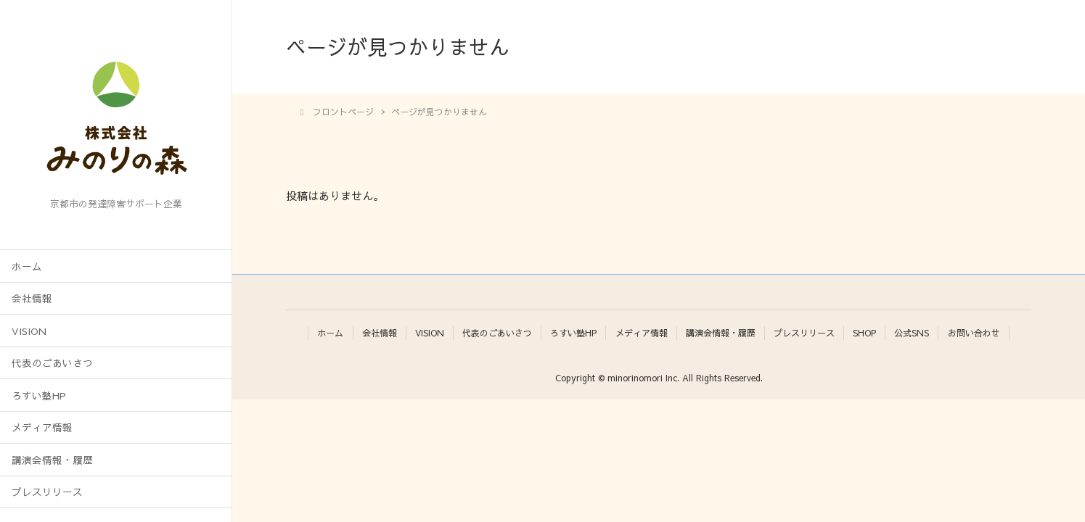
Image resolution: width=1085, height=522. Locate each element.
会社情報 (32, 298)
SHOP (864, 333)
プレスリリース (47, 492)
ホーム (27, 266)
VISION (29, 331)
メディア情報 (42, 427)
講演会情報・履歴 (52, 460)
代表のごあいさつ (52, 363)
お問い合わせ (974, 333)
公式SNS (911, 333)
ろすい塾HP (39, 395)
